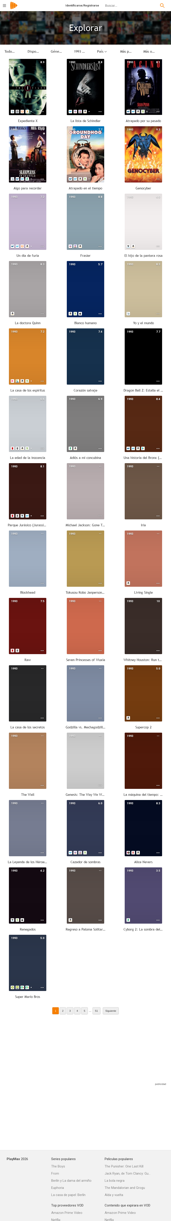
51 (96, 1010)
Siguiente (110, 1010)
